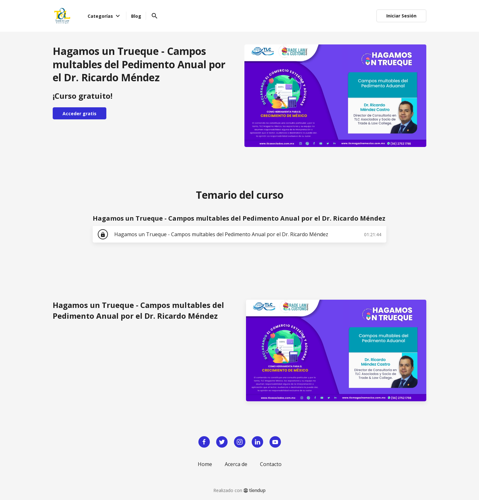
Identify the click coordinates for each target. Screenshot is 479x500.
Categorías (105, 16)
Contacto (271, 464)
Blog (136, 16)
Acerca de (236, 464)
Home (205, 464)
